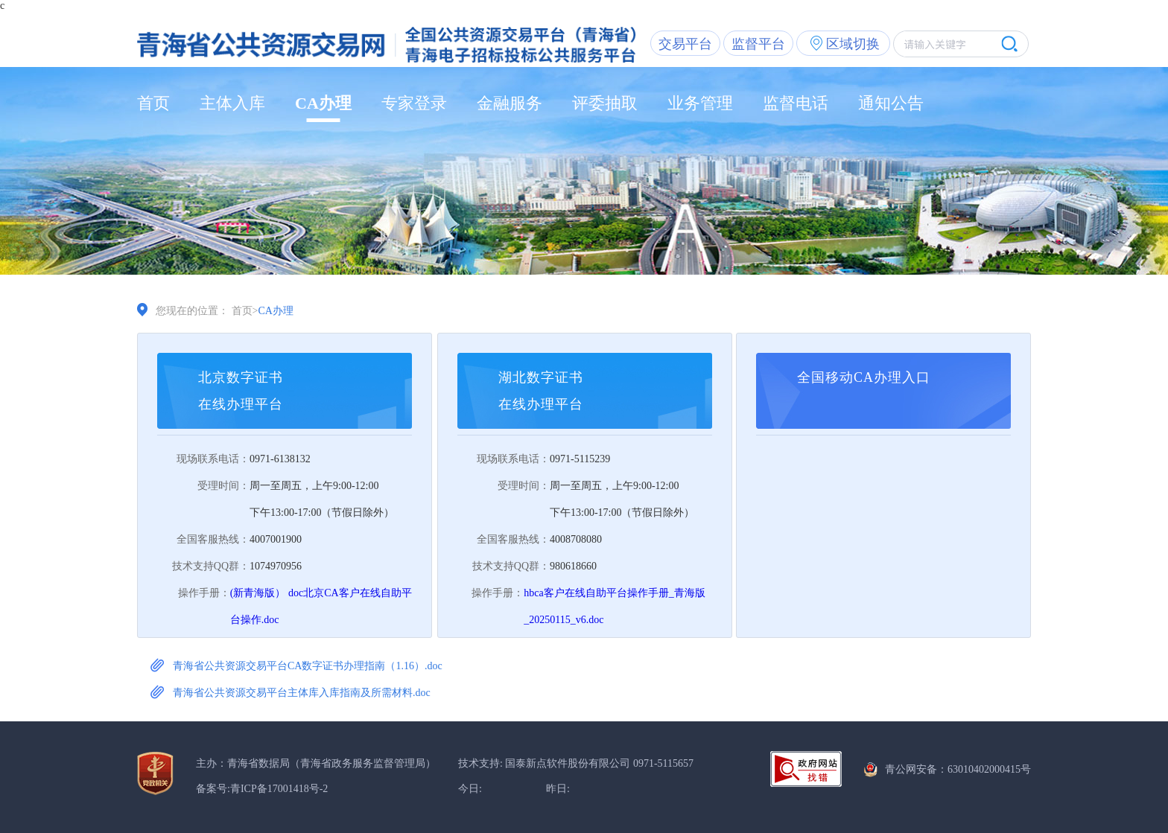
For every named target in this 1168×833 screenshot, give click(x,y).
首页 (153, 103)
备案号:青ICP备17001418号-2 (262, 788)
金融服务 (509, 103)
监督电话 (795, 103)
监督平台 (758, 43)
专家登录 (414, 103)
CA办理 (323, 103)
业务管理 (700, 103)
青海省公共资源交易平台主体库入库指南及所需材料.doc (302, 692)
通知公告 (891, 103)
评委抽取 (605, 103)
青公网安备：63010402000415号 (958, 769)
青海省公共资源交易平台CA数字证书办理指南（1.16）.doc (307, 665)
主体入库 (232, 103)
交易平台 (685, 43)
